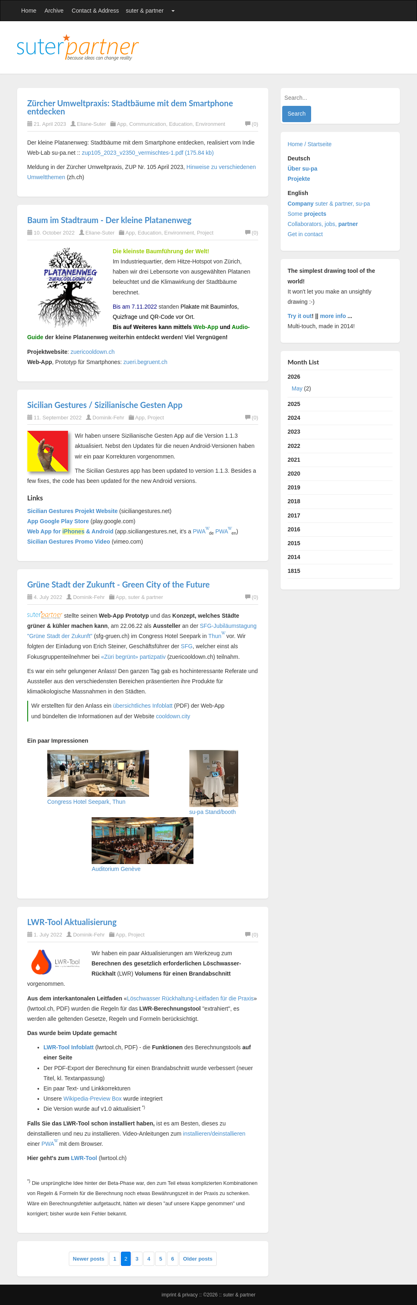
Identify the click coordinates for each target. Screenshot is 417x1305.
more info (333, 316)
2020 (294, 473)
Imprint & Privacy (180, 1295)
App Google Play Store (58, 521)
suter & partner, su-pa (329, 203)
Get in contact (305, 234)
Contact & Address (95, 10)
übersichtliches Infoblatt (142, 705)
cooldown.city (173, 716)
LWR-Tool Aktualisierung (72, 922)
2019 (294, 487)
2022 (294, 446)
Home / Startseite (309, 144)
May (297, 388)
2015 (294, 543)
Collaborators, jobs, (323, 224)
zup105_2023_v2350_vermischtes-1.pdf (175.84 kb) (148, 152)
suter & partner (145, 10)
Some (307, 214)
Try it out (300, 316)
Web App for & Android (70, 531)
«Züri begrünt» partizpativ (133, 657)
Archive (54, 10)
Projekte (299, 178)
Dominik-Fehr (108, 418)
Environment (210, 124)
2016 (294, 529)
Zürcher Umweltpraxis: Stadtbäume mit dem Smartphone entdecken (130, 107)
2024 (294, 418)
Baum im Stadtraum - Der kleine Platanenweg (109, 220)
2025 (294, 404)
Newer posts (88, 1259)
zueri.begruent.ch (145, 362)
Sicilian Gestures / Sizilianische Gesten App (104, 405)
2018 (294, 501)
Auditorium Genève (116, 869)
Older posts (198, 1259)
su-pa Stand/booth (212, 812)
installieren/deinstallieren (214, 1133)
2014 (294, 557)
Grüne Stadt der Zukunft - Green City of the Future (118, 584)
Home (28, 10)
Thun (215, 636)
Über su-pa (302, 168)
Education (181, 124)
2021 (294, 459)
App (121, 124)
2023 (294, 431)
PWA (199, 531)
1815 (294, 571)
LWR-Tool (84, 1158)
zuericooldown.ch (92, 352)
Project (205, 233)
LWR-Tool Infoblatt (69, 1047)
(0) (251, 124)
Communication (147, 124)
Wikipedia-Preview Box (93, 1098)
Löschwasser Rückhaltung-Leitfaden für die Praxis (190, 998)
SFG (187, 646)
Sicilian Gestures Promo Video (68, 541)
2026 (340, 384)
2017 (294, 515)
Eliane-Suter (91, 124)
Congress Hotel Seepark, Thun (86, 801)
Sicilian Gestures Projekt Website (72, 511)
